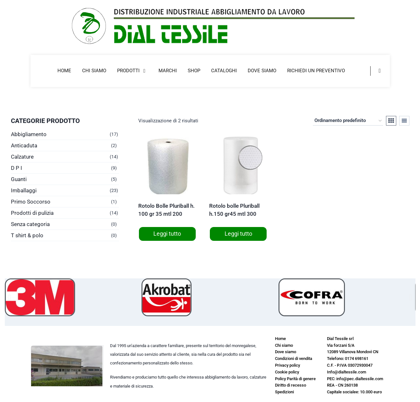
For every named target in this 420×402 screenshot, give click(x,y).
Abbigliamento (29, 134)
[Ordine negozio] (348, 121)
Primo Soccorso (30, 201)
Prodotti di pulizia (32, 213)
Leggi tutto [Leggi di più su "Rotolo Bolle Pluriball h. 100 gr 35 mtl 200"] (167, 233)
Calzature (22, 156)
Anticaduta (24, 145)
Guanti (19, 179)
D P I (16, 168)
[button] (9, 297)
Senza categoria (30, 224)
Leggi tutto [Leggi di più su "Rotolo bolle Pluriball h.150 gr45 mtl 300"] (238, 233)
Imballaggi (24, 190)
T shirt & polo (27, 235)
